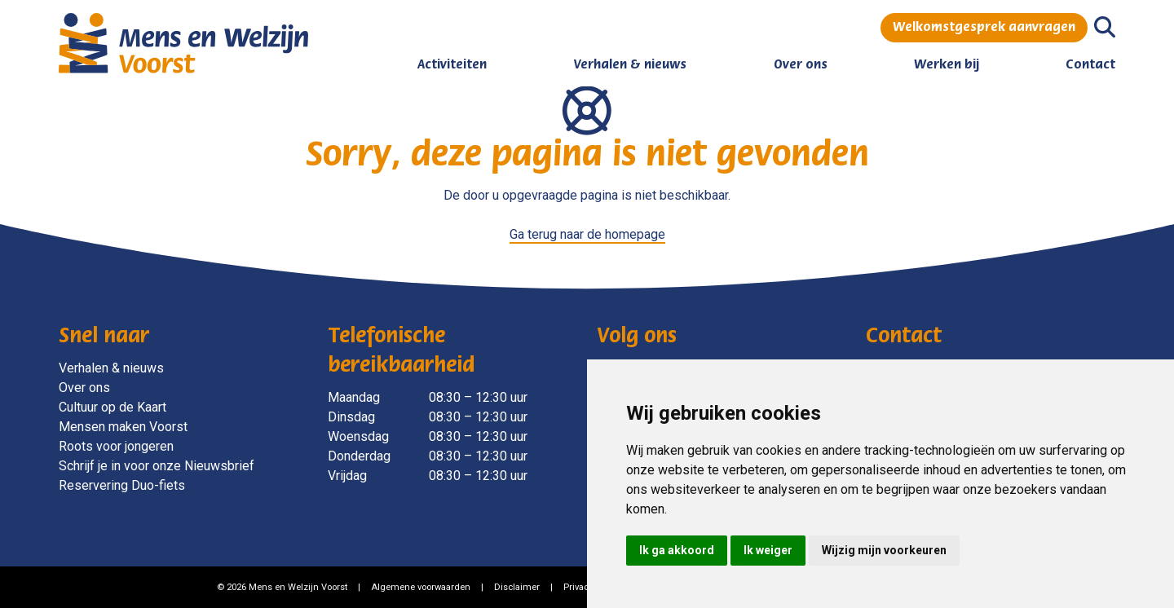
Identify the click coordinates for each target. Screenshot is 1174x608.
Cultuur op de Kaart (112, 407)
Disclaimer (517, 587)
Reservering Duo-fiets (122, 485)
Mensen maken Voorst (123, 426)
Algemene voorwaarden (420, 587)
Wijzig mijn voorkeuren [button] (884, 550)
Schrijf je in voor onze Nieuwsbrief (156, 466)
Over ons (801, 65)
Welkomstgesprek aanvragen (984, 27)
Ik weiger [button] (768, 550)
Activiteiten (452, 65)
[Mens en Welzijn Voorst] (183, 42)
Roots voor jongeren (116, 446)
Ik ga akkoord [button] (676, 550)
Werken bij (946, 65)
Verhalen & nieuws (629, 65)
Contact (1090, 65)
